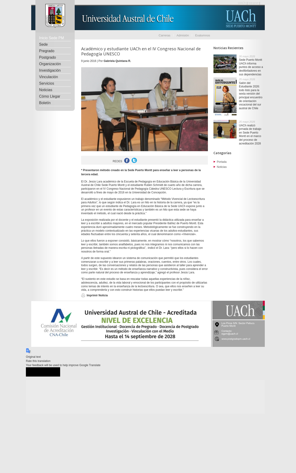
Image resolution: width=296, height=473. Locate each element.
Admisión (183, 35)
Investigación (50, 70)
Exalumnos (202, 35)
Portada (222, 161)
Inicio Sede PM (51, 38)
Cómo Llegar (49, 96)
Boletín (45, 103)
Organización (50, 64)
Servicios (46, 83)
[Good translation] (34, 372)
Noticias (45, 90)
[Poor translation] (51, 372)
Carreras (164, 35)
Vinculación (48, 77)
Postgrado (47, 57)
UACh (242, 3)
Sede (43, 44)
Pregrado (46, 51)
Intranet (253, 3)
